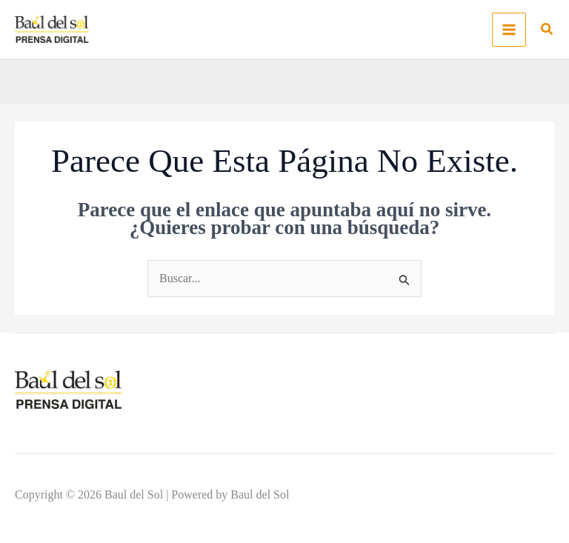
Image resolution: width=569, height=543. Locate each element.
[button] (547, 31)
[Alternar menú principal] (509, 30)
